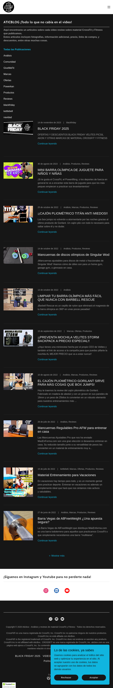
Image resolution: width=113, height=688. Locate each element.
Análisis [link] (8, 55)
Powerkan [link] (9, 86)
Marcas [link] (7, 74)
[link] (8, 7)
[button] (109, 7)
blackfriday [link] (9, 105)
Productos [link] (9, 92)
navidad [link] (8, 117)
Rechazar (66, 677)
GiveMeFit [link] (9, 68)
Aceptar (94, 677)
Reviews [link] (8, 99)
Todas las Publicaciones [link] (17, 49)
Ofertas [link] (7, 80)
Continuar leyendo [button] (47, 143)
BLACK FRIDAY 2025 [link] (27, 656)
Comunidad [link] (10, 62)
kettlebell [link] (8, 111)
